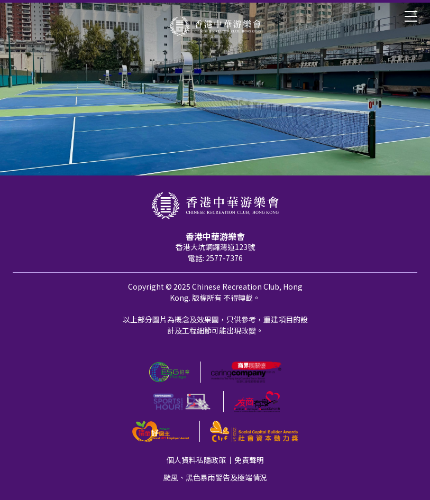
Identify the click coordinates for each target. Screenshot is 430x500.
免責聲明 (249, 460)
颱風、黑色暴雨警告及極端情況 (215, 477)
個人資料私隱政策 (196, 460)
